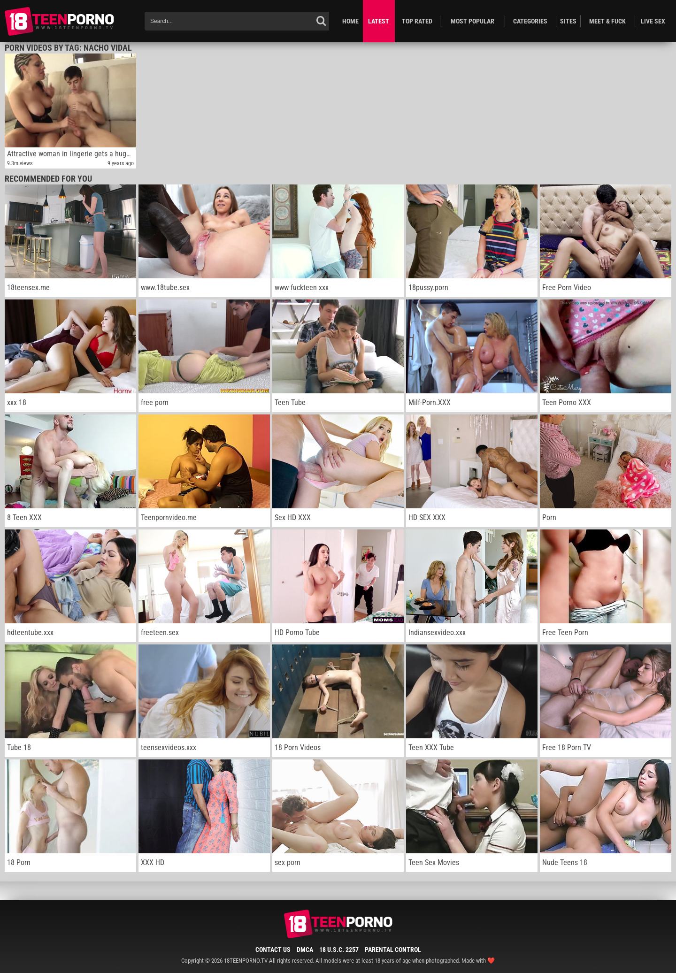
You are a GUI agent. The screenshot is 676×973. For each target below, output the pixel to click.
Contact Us (273, 949)
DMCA (305, 949)
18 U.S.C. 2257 (339, 949)
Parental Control (393, 949)
